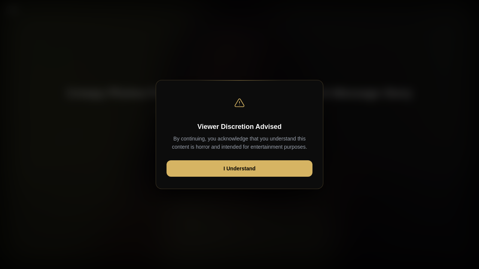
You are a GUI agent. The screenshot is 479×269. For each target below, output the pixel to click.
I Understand (239, 168)
